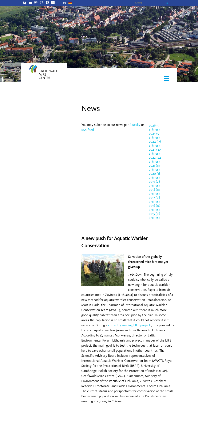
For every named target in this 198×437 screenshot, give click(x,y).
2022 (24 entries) (155, 159)
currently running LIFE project (129, 325)
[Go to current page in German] (65, 2)
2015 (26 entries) (154, 216)
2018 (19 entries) (154, 192)
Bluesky (135, 125)
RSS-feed (87, 130)
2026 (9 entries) (154, 127)
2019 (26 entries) (154, 184)
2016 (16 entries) (154, 208)
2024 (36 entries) (155, 143)
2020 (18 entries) (155, 176)
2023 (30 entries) (155, 151)
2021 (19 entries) (154, 167)
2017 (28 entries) (154, 200)
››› (167, 2)
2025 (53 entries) (154, 135)
